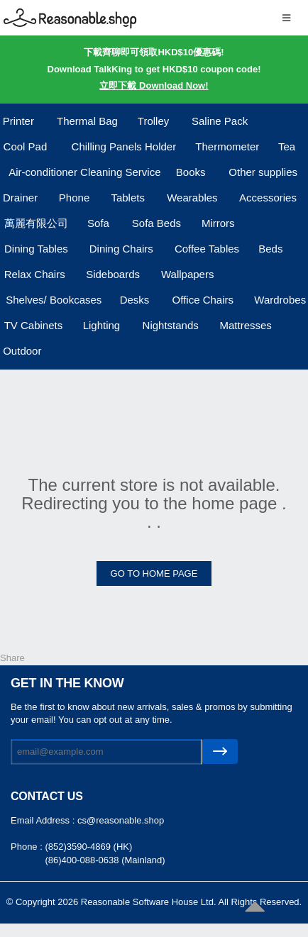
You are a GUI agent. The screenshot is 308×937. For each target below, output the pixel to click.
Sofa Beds (156, 223)
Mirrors (218, 223)
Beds (270, 249)
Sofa (98, 223)
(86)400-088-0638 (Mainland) (105, 860)
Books (191, 172)
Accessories (268, 198)
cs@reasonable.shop (120, 820)
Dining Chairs (121, 249)
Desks (135, 300)
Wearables (192, 198)
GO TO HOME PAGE (154, 573)
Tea (286, 146)
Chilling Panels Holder (124, 146)
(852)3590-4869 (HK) (88, 846)
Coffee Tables (207, 249)
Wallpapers (187, 274)
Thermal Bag (87, 121)
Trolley (153, 121)
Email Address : (44, 820)
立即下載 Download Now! (153, 85)
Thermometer (227, 146)
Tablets (128, 198)
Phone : (28, 846)
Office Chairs (202, 300)
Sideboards (113, 274)
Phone (74, 198)
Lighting (102, 325)
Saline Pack (220, 121)
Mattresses (245, 325)
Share (12, 658)
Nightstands (171, 325)
